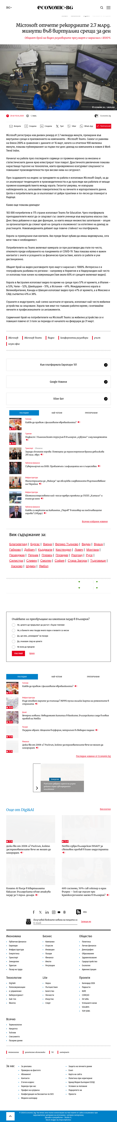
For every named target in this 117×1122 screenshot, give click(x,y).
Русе (89, 555)
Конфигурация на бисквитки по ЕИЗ (37, 1094)
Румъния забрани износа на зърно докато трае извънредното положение (60, 786)
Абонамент (26, 1074)
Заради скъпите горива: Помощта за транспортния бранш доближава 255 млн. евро (64, 453)
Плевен (47, 555)
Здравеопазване (89, 957)
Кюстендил (63, 549)
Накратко (13, 1028)
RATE (84, 991)
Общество (85, 936)
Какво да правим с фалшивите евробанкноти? (52, 422)
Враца (98, 544)
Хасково (17, 566)
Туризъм (28, 434)
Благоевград (18, 544)
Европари (13, 945)
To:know (28, 419)
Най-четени (57, 413)
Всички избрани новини (95, 521)
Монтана (92, 549)
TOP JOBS (86, 1011)
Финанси (25, 742)
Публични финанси (32, 463)
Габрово (15, 549)
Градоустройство (89, 961)
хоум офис (14, 343)
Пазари (25, 727)
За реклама (26, 1066)
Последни (24, 413)
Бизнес (47, 936)
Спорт (48, 1003)
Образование (88, 953)
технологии (13, 1052)
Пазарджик (17, 555)
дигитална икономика (35, 1052)
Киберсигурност (16, 995)
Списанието (14, 1036)
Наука (48, 983)
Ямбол (43, 566)
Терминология (15, 1024)
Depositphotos (65, 1120)
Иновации (50, 949)
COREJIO (85, 995)
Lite (45, 977)
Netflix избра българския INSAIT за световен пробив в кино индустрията (85, 849)
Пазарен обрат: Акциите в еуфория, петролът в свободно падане (60, 730)
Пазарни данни (16, 1040)
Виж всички (105, 809)
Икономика (13, 936)
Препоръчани (91, 413)
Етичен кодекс (27, 1082)
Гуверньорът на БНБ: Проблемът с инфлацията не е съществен (63, 466)
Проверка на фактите (31, 1070)
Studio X (67, 1117)
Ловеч (79, 549)
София (59, 560)
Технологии (13, 977)
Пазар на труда (15, 969)
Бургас (35, 544)
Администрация (89, 969)
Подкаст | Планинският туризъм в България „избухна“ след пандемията (66, 438)
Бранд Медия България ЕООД (82, 1082)
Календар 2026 (88, 983)
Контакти (25, 1078)
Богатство (49, 991)
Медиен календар (29, 1098)
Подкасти (86, 987)
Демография (87, 949)
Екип (71, 1070)
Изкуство (49, 999)
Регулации (50, 965)
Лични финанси (89, 945)
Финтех (12, 1003)
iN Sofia (85, 999)
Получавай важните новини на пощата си (55, 920)
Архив (32, 653)
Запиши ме (86, 922)
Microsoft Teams (33, 337)
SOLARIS (85, 1007)
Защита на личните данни (80, 1066)
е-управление (15, 991)
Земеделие (55, 779)
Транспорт (29, 448)
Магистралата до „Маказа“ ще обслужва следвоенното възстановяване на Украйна (65, 482)
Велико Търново (66, 544)
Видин (86, 544)
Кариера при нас (28, 1086)
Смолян (45, 560)
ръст (97, 337)
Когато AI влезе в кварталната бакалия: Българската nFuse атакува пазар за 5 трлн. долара (28, 891)
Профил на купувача (30, 1090)
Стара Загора (77, 560)
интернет (64, 1052)
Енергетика (14, 953)
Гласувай (18, 653)
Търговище (98, 560)
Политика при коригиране (80, 1078)
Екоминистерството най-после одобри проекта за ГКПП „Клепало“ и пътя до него (64, 497)
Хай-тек (12, 999)
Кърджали (45, 549)
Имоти (48, 961)
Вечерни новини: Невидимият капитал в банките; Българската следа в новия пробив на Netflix (65, 717)
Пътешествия (51, 987)
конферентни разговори (74, 337)
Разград (77, 555)
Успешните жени (89, 1003)
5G (52, 1052)
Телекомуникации (17, 987)
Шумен (31, 566)
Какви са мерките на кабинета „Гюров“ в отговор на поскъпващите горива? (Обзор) (63, 512)
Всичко (11, 1019)
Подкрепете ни (75, 1090)
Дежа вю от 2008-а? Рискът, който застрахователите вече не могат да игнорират (62, 746)
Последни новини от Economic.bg (93, 756)
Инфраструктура (31, 478)
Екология (86, 965)
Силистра (16, 560)
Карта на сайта (75, 1074)
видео (51, 337)
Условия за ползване (78, 1086)
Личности (49, 995)
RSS (81, 912)
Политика (86, 941)
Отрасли (49, 945)
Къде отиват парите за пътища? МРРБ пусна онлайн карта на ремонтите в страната (65, 702)
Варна (47, 544)
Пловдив (62, 555)
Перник (33, 555)
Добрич (29, 549)
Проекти (84, 977)
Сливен (31, 560)
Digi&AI (12, 983)
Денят (24, 712)
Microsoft (13, 337)
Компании (50, 941)
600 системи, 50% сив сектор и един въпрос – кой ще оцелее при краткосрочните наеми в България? (85, 891)
